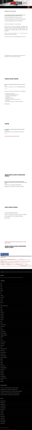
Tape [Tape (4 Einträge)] (28, 266)
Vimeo (9, 242)
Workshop (2, 381)
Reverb (1, 360)
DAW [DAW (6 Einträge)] (21, 259)
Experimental (17, 181)
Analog (6, 207)
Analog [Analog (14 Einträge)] (10, 259)
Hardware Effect (7, 182)
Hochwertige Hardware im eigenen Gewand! (12, 136)
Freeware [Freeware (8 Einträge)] (2, 262)
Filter (1, 328)
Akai (7, 84)
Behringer (1, 302)
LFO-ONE (14, 55)
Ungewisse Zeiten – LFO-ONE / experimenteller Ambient (8, 389)
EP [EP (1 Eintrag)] (13, 261)
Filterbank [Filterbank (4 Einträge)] (28, 261)
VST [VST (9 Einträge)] (30, 266)
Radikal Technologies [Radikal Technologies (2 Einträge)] (13, 264)
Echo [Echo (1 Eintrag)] (10, 261)
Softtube (1, 364)
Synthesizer (9, 15)
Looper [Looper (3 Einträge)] (23, 262)
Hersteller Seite (17, 36)
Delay (1, 309)
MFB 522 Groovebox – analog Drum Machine (14, 185)
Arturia (1, 298)
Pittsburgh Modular (3, 355)
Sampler (1, 362)
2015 (5, 84)
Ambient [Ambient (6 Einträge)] (6, 259)
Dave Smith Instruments (4, 305)
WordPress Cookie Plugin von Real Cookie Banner (8, 429)
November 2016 (2, 407)
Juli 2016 (1, 411)
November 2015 (2, 421)
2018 (1, 288)
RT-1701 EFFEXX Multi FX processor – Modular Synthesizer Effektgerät (11, 391)
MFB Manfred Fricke (21, 182)
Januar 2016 (2, 418)
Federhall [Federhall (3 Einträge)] (24, 261)
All (8, 84)
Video (6, 88)
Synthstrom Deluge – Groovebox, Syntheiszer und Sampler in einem (15, 19)
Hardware (11, 78)
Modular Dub (2, 350)
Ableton (1, 290)
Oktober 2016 (2, 409)
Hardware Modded (3, 333)
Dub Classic (2, 312)
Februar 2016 (2, 416)
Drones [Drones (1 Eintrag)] (26, 259)
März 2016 (2, 414)
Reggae (1, 359)
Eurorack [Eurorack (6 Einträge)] (16, 261)
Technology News (19, 15)
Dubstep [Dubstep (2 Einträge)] (8, 261)
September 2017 (2, 404)
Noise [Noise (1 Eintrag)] (5, 264)
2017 (1, 286)
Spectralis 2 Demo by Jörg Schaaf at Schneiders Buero (16, 216)
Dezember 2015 (2, 419)
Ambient (1, 295)
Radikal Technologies (20, 129)
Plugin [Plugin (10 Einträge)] (8, 264)
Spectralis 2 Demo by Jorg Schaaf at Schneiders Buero (13, 241)
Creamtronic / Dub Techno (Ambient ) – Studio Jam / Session (9, 387)
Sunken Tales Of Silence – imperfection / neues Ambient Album (9, 394)
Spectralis (6, 247)
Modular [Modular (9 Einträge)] (2, 264)
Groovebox (7, 78)
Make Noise (2, 345)
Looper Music (2, 343)
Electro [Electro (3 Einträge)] (12, 261)
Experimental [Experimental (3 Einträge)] (20, 261)
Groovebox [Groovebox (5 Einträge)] (7, 262)
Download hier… (7, 103)
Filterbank (7, 246)
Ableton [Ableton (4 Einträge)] (2, 259)
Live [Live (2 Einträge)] (21, 262)
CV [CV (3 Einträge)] (19, 259)
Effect (1, 321)
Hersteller (15, 84)
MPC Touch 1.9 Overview (15, 87)
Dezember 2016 (2, 406)
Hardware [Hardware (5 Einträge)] (12, 262)
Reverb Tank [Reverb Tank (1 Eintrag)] (24, 264)
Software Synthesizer (3, 367)
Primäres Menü (31, 7)
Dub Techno (2, 317)
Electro (14, 181)
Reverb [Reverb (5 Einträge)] (21, 264)
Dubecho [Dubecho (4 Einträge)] (5, 261)
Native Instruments (3, 352)
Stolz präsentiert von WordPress (4, 427)
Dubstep (1, 319)
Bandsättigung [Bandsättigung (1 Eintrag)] (17, 259)
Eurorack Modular (3, 324)
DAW (1, 307)
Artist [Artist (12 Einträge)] (13, 259)
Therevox (1, 379)
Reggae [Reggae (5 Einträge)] (17, 264)
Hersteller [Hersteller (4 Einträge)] (16, 262)
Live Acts (1, 340)
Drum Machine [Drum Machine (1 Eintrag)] (28, 259)
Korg (1, 338)
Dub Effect (10, 181)
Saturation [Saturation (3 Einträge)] (27, 264)
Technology (14, 15)
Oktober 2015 (2, 423)
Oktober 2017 (2, 402)
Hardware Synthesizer (9, 129)
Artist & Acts (7, 181)
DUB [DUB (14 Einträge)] (1, 261)
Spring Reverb (2, 369)
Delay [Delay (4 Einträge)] (24, 259)
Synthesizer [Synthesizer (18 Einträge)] (23, 266)
